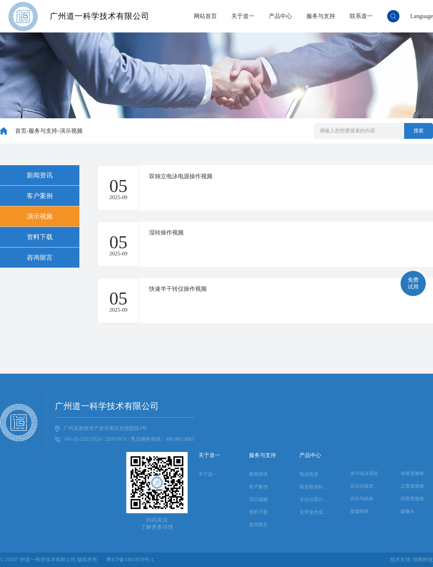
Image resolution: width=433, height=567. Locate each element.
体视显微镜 (412, 473)
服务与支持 (320, 16)
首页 (21, 131)
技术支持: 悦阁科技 (411, 559)
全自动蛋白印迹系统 (315, 499)
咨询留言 (40, 257)
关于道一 (242, 16)
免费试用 (413, 283)
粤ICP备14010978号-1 (130, 559)
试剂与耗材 (361, 498)
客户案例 (40, 195)
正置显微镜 (412, 486)
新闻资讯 (40, 175)
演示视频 (71, 131)
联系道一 (361, 16)
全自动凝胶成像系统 (366, 486)
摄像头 (408, 511)
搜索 (419, 130)
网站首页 (205, 16)
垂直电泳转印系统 (315, 486)
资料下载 (40, 237)
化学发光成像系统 (315, 512)
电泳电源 (308, 474)
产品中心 (280, 16)
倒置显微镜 (412, 498)
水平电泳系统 (364, 473)
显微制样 (359, 511)
